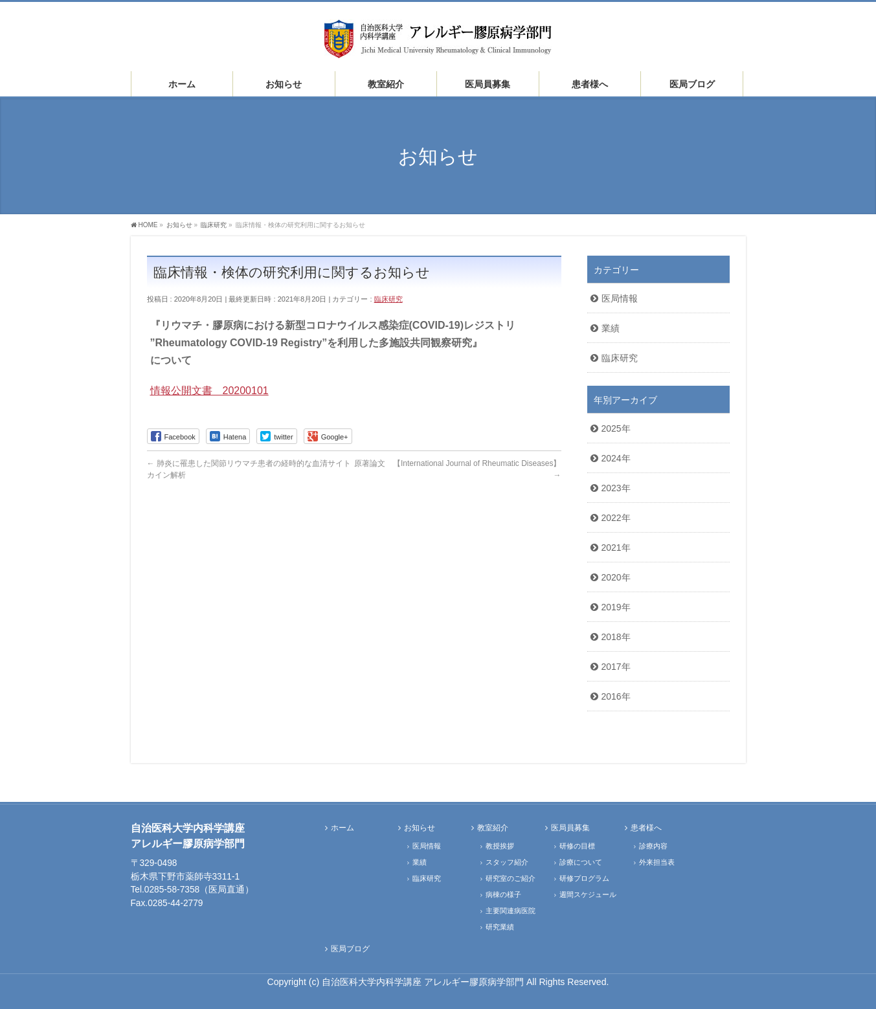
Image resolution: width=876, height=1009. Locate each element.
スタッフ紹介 (507, 862)
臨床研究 (388, 299)
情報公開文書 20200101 (209, 390)
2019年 (616, 607)
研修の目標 (577, 846)
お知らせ (419, 828)
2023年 (616, 488)
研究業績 (500, 927)
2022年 (616, 518)
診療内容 (653, 846)
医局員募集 (570, 828)
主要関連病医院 (510, 911)
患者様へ (646, 828)
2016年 (616, 696)
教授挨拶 (500, 846)
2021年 (616, 547)
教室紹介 (492, 828)
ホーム (342, 828)
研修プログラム (584, 878)
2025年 (616, 428)
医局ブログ (350, 949)
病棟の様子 (503, 894)
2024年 (616, 458)
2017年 (616, 666)
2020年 (616, 577)
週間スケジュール (587, 894)
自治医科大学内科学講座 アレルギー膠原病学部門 (424, 982)
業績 (610, 328)
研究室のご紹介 (510, 878)
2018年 (616, 637)
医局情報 (619, 298)
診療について (580, 862)
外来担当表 (657, 862)
